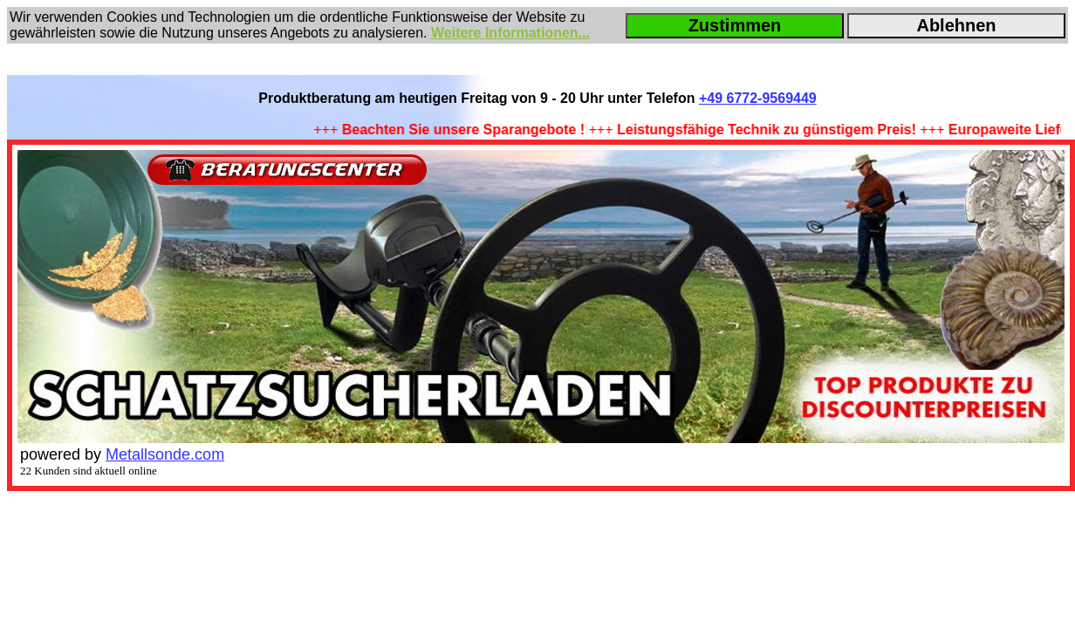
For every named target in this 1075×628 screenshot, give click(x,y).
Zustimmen (735, 25)
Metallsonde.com (165, 454)
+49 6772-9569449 (758, 98)
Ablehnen (956, 25)
